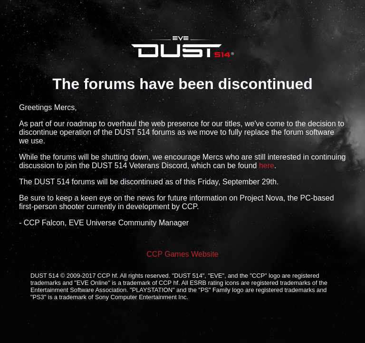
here (266, 165)
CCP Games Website (182, 254)
